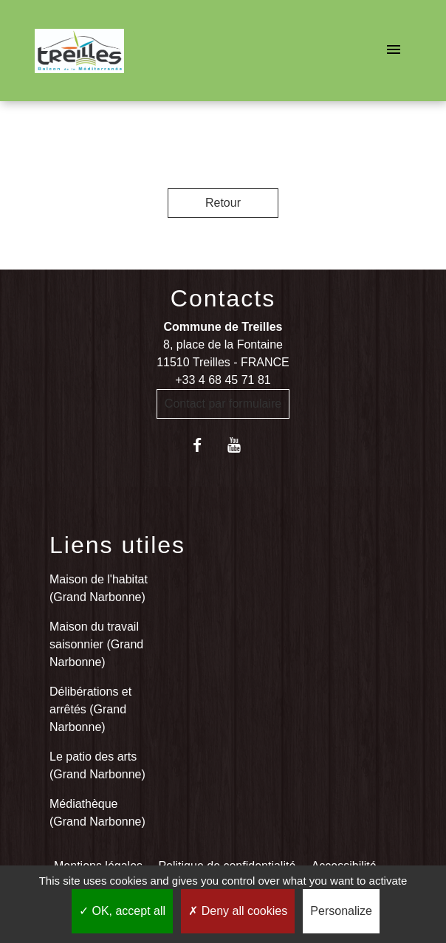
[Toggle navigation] (393, 50)
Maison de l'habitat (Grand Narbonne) (98, 588)
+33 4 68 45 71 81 (222, 380)
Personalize (341, 911)
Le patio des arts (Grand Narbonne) (97, 765)
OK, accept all (122, 911)
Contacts (223, 298)
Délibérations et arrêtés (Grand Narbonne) (90, 709)
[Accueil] (79, 51)
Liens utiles (117, 545)
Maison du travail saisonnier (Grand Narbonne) (96, 644)
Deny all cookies (237, 911)
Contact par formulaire (223, 403)
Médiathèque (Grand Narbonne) (97, 813)
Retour (223, 202)
